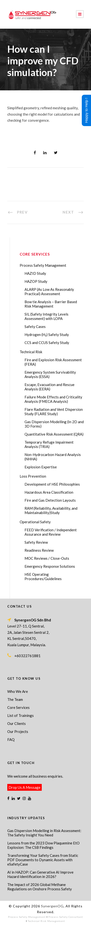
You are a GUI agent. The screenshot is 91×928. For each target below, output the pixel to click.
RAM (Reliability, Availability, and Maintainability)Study (51, 510)
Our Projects (17, 731)
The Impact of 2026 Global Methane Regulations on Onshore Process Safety (39, 886)
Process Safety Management (43, 265)
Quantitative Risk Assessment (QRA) (54, 434)
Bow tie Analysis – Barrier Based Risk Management (51, 304)
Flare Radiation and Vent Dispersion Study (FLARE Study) (54, 411)
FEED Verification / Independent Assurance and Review (51, 532)
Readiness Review (39, 550)
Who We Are (17, 691)
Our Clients (16, 723)
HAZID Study (35, 273)
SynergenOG (52, 906)
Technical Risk (31, 352)
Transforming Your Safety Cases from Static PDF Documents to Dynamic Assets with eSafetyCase (42, 859)
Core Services (18, 707)
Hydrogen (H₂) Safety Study (47, 334)
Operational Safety (35, 522)
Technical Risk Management (46, 920)
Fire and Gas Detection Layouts (50, 500)
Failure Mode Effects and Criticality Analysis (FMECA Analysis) (53, 399)
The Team (15, 699)
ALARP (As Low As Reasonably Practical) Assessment (49, 291)
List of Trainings (20, 715)
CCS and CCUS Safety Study (47, 342)
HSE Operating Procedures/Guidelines (43, 576)
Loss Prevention (33, 476)
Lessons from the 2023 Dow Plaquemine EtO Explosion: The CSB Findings (43, 845)
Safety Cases (35, 326)
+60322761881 (27, 655)
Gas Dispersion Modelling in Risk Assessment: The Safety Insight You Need (44, 832)
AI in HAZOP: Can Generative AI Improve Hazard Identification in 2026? (40, 874)
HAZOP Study (36, 281)
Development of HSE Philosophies (52, 484)
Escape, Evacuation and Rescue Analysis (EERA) (49, 386)
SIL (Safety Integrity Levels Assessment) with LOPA (46, 316)
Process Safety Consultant (65, 916)
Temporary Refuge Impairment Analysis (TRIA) (49, 444)
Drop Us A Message (24, 787)
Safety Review (36, 542)
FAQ (11, 739)
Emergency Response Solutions (50, 566)
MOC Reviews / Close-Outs (47, 558)
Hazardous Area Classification (49, 492)
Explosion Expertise (41, 467)
